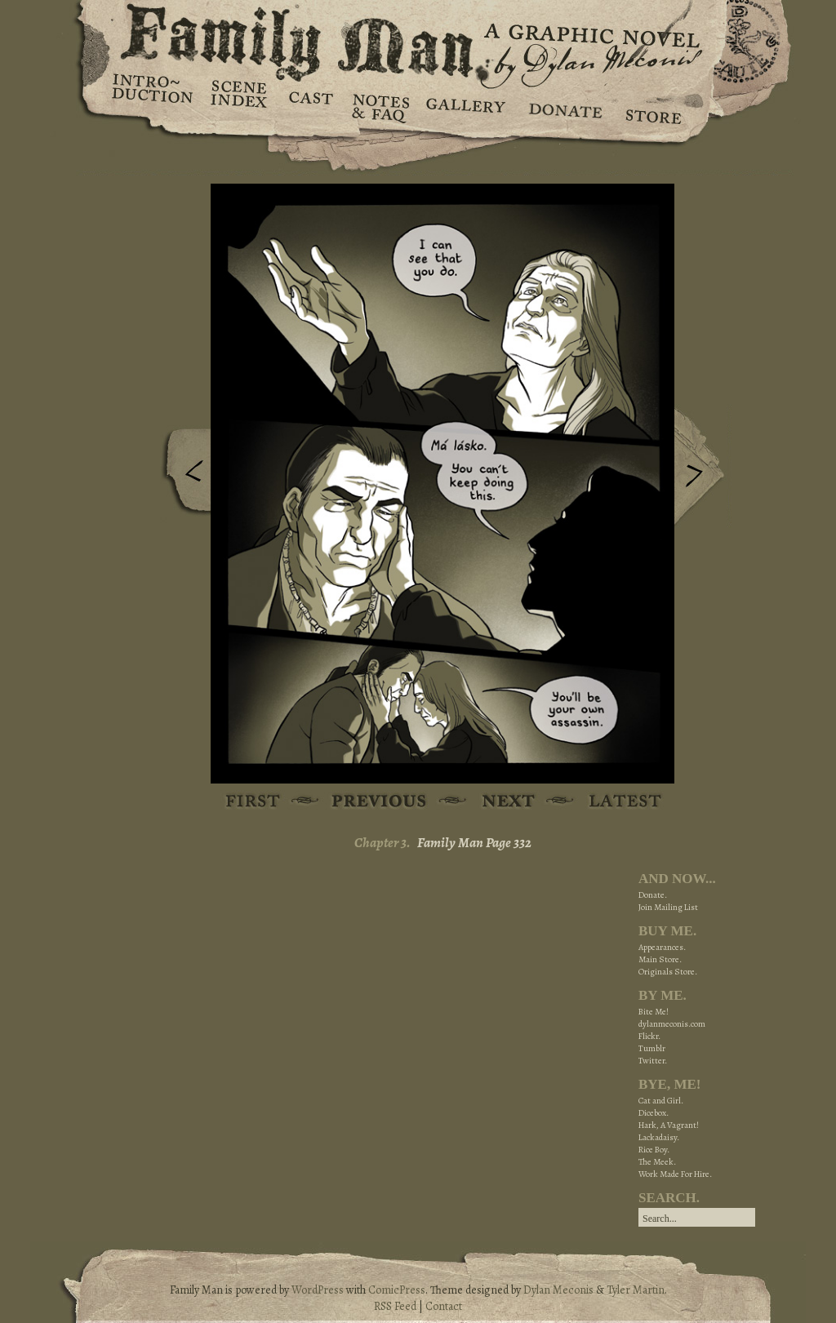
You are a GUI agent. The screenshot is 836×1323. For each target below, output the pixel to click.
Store (652, 106)
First (253, 802)
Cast (309, 106)
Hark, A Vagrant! (668, 1125)
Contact (443, 1306)
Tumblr (651, 1048)
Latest (616, 802)
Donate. (652, 895)
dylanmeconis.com (671, 1024)
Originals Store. (667, 972)
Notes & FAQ (379, 106)
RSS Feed (395, 1306)
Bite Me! (653, 1012)
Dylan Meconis (558, 1290)
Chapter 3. (382, 842)
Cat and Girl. (660, 1100)
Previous (182, 475)
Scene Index (240, 106)
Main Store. (660, 959)
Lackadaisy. (658, 1137)
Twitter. (652, 1060)
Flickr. (649, 1036)
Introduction (153, 94)
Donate (563, 106)
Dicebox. (653, 1113)
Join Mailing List (668, 907)
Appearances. (662, 947)
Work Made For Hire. (675, 1174)
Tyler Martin (636, 1290)
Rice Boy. (653, 1149)
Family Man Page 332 (474, 842)
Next (703, 467)
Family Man (418, 39)
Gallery (465, 106)
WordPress (317, 1290)
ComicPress (396, 1290)
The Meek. (657, 1162)
